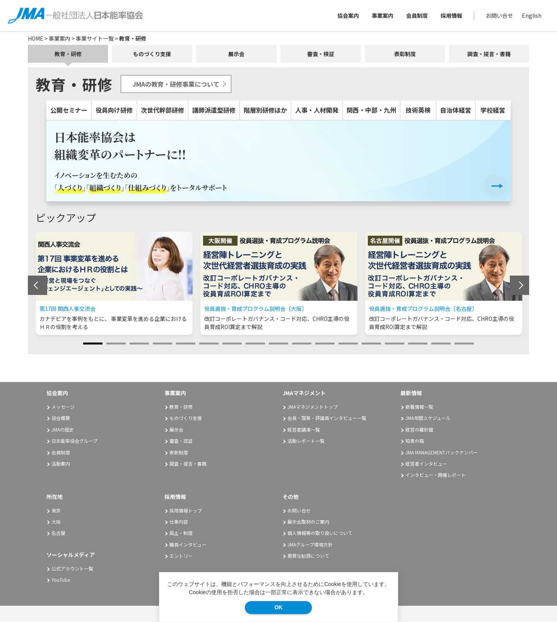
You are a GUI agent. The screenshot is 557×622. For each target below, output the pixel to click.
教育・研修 (68, 54)
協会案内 (348, 15)
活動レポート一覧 (306, 441)
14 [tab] (394, 344)
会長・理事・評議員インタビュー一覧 (326, 418)
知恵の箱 (414, 441)
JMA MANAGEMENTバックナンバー (441, 452)
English (532, 15)
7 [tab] (232, 344)
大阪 (56, 522)
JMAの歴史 (62, 430)
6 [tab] (209, 344)
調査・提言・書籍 (489, 54)
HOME (35, 38)
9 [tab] (278, 344)
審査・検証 (320, 54)
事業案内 (382, 15)
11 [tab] (325, 344)
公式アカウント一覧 (72, 568)
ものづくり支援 (152, 54)
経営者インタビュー (426, 464)
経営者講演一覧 (303, 430)
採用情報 (451, 15)
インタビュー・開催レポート (435, 475)
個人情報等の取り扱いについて (319, 533)
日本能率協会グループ (74, 441)
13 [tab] (371, 344)
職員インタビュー (188, 544)
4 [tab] (162, 344)
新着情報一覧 (419, 407)
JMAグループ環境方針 (310, 544)
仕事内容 (178, 522)
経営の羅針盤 (419, 430)
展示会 (236, 54)
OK (278, 607)
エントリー (181, 556)
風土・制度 (181, 533)
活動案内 (63, 464)
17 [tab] (464, 344)
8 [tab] (255, 344)
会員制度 (417, 15)
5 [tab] (185, 344)
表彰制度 (405, 54)
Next (519, 285)
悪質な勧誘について (308, 556)
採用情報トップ (185, 510)
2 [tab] (116, 344)
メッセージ (63, 407)
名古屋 (58, 533)
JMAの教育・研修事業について (176, 84)
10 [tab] (301, 344)
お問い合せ (499, 15)
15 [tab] (417, 344)
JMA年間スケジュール (428, 418)
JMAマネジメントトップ (312, 407)
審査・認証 (181, 441)
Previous (37, 285)
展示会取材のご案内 (308, 522)
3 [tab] (139, 344)
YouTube (60, 580)
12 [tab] (348, 344)
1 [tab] (93, 344)
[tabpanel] (114, 283)
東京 (56, 510)
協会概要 (60, 418)
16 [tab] (441, 344)
